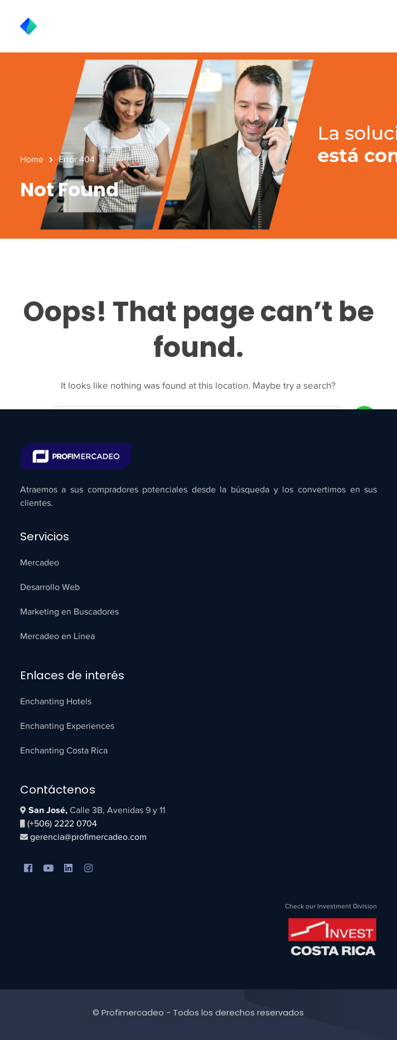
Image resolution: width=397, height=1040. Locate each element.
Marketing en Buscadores (69, 612)
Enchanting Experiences (67, 726)
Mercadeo (39, 563)
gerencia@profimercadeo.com (87, 837)
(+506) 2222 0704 (62, 824)
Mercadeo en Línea (57, 636)
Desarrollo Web (50, 587)
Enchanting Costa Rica (64, 751)
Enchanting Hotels (55, 701)
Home (31, 159)
